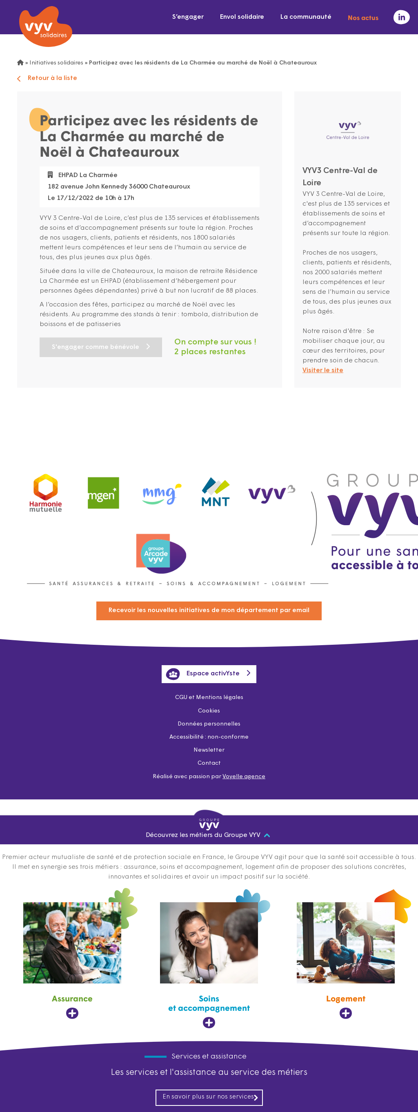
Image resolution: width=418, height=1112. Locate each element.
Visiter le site (322, 370)
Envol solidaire (242, 17)
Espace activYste (203, 674)
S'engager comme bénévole (95, 347)
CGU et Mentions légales (209, 698)
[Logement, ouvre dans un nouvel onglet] (346, 960)
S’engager (188, 17)
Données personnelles (209, 724)
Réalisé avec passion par (209, 777)
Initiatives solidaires (56, 63)
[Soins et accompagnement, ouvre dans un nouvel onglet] (209, 965)
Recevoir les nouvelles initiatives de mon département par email (209, 610)
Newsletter (209, 750)
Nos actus (363, 17)
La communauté (305, 17)
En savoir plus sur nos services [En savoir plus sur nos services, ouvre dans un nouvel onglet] (210, 1097)
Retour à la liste (47, 78)
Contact (209, 763)
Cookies (209, 711)
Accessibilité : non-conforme (209, 737)
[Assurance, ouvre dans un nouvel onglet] (72, 960)
